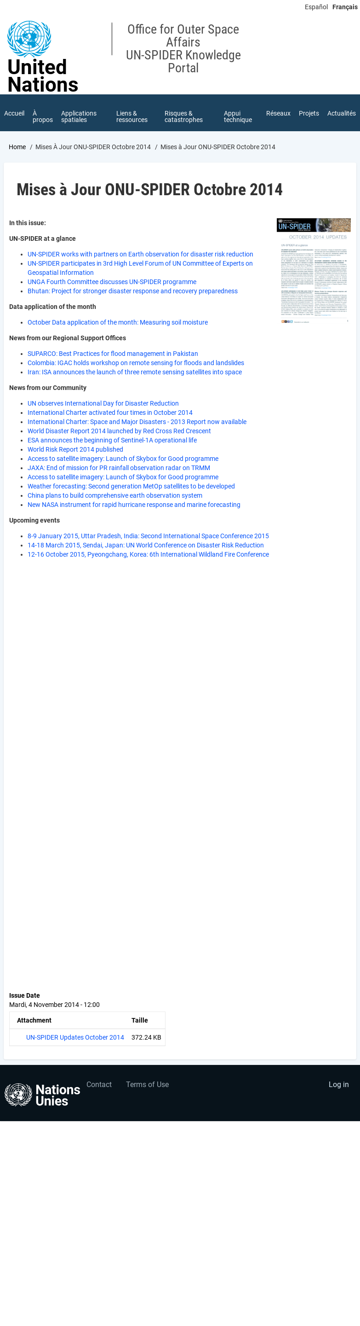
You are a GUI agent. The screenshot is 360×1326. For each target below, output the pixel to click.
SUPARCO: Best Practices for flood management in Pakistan (113, 353)
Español (316, 7)
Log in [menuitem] (339, 1084)
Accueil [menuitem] (14, 113)
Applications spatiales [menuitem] (79, 116)
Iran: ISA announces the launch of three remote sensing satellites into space (135, 372)
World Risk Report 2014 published (75, 449)
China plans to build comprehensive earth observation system (115, 495)
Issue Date (24, 995)
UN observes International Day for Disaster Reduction (103, 403)
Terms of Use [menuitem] (147, 1084)
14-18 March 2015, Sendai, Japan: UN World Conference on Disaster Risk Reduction (146, 545)
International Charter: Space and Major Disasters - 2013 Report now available (137, 421)
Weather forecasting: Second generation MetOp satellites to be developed (131, 486)
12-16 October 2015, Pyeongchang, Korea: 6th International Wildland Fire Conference (148, 554)
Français (345, 7)
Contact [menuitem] (99, 1084)
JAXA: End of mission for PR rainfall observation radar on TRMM (119, 467)
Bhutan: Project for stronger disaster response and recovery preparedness (133, 291)
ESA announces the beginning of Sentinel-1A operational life (112, 440)
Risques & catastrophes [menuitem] (184, 116)
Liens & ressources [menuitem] (132, 116)
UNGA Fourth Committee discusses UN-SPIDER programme (112, 281)
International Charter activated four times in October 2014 (110, 412)
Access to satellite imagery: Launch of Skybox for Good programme (123, 458)
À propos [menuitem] (43, 116)
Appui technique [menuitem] (238, 116)
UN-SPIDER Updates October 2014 (75, 1037)
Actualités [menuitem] (341, 113)
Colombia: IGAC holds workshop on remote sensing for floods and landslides (136, 362)
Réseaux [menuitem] (278, 113)
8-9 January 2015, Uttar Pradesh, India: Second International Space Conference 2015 (148, 536)
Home (17, 147)
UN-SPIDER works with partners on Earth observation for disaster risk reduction (140, 254)
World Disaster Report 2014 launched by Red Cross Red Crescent (119, 431)
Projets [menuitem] (309, 113)
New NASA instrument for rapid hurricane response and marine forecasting (134, 504)
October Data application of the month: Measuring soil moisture (118, 322)
